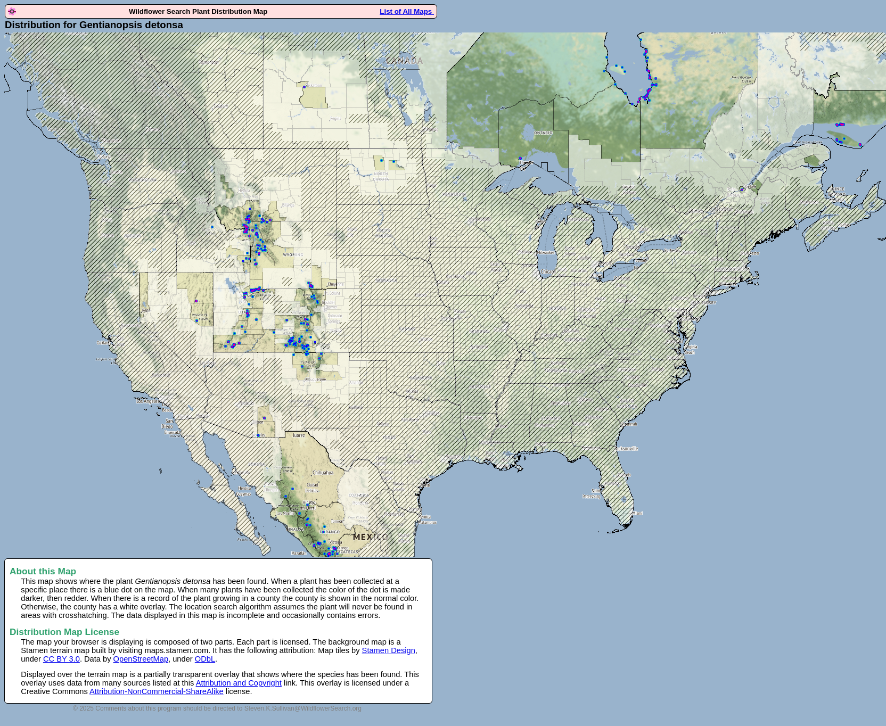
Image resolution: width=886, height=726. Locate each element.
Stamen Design (388, 650)
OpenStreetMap (140, 659)
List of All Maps (407, 11)
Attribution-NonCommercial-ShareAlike (156, 691)
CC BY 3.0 (61, 659)
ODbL (205, 659)
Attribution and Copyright (239, 683)
